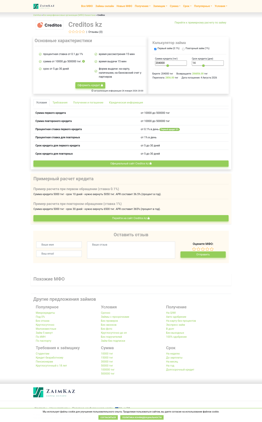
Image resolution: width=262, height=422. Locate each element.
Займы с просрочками (115, 316)
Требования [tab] (59, 102)
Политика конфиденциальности (142, 417)
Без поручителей (111, 336)
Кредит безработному (49, 357)
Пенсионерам (44, 361)
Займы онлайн (104, 6)
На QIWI (171, 312)
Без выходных (175, 332)
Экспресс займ (175, 324)
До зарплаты (174, 357)
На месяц (172, 361)
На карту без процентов (181, 320)
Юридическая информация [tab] (126, 102)
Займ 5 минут (44, 332)
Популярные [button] (202, 6)
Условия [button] (220, 6)
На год (170, 365)
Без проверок (109, 320)
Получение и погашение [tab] (88, 102)
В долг (170, 328)
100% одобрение (176, 336)
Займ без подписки (113, 340)
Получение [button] (142, 6)
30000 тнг (107, 361)
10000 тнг (107, 353)
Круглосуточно (45, 324)
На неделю (173, 353)
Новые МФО (124, 6)
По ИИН (41, 336)
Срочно (105, 312)
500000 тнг (108, 373)
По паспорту (43, 340)
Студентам (42, 353)
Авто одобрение (176, 316)
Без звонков (108, 324)
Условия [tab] (41, 102)
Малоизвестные (46, 328)
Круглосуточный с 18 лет (51, 365)
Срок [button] (186, 6)
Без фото (106, 328)
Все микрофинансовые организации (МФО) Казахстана (69, 15)
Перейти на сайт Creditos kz (131, 218)
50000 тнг (107, 365)
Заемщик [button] (159, 6)
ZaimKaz (37, 15)
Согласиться (108, 417)
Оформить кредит (90, 85)
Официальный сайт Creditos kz (131, 163)
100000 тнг (108, 369)
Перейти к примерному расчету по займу (200, 22)
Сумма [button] (174, 6)
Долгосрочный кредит (180, 369)
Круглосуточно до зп (114, 332)
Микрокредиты (45, 312)
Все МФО (87, 6)
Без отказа (42, 320)
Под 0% (40, 316)
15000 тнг (107, 357)
